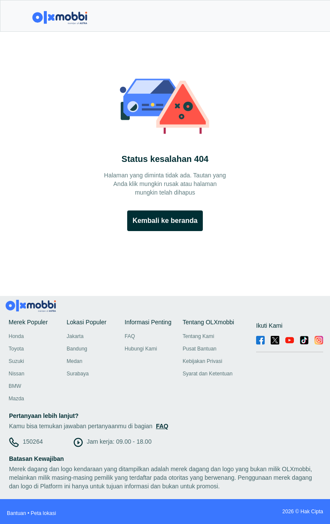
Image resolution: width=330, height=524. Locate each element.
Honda (16, 336)
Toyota (16, 349)
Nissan (16, 374)
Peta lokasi (43, 513)
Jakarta (75, 336)
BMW (15, 386)
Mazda (16, 399)
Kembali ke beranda (164, 220)
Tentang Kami (198, 336)
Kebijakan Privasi (202, 361)
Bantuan (16, 513)
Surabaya (78, 374)
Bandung (77, 349)
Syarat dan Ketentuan (207, 374)
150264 (33, 441)
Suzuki (16, 361)
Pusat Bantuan (200, 349)
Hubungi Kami (141, 349)
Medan (74, 361)
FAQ (130, 336)
